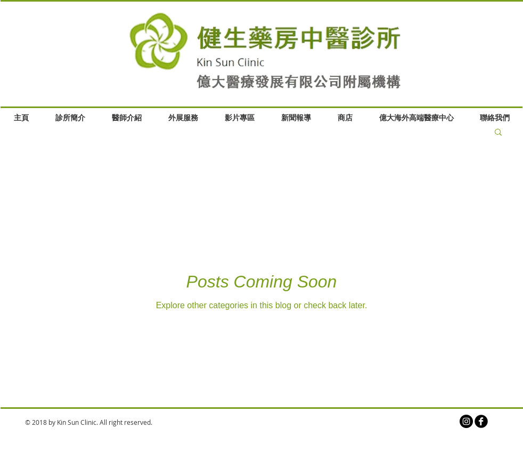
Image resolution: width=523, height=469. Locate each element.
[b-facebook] (481, 421)
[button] (498, 132)
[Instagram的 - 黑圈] (466, 421)
